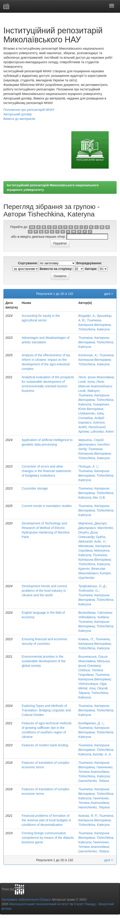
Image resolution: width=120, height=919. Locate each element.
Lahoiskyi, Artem (102, 431)
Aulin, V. (100, 541)
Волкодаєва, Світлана (95, 612)
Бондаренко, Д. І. (90, 723)
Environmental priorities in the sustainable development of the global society (44, 661)
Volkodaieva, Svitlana (93, 617)
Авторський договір (17, 114)
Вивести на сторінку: (56, 269)
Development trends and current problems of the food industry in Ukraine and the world (44, 590)
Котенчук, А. (88, 355)
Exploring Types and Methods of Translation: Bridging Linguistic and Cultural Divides (46, 710)
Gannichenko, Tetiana (93, 781)
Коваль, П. (86, 639)
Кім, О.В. (99, 497)
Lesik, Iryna (86, 381)
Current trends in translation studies (47, 506)
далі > (108, 294)
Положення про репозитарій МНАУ (29, 110)
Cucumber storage (35, 488)
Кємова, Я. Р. (87, 815)
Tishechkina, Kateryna (94, 329)
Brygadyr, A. (87, 316)
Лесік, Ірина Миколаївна (96, 377)
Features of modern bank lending (45, 745)
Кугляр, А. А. (102, 754)
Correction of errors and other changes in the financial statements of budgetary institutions (46, 471)
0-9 (32, 227)
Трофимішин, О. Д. (92, 586)
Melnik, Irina (86, 688)
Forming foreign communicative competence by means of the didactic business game (48, 837)
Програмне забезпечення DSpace (26, 899)
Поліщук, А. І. (88, 466)
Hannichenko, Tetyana (94, 807)
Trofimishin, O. (88, 590)
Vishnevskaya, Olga (92, 684)
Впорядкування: (89, 263)
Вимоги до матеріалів (19, 119)
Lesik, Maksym (88, 391)
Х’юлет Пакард (85, 904)
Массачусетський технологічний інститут (39, 904)
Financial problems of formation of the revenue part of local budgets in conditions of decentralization (46, 820)
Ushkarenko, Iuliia (90, 413)
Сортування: (28, 263)
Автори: (91, 269)
